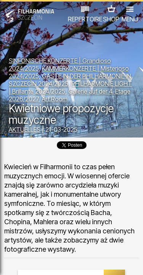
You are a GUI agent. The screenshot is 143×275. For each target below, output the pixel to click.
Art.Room (54, 99)
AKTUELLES (24, 129)
